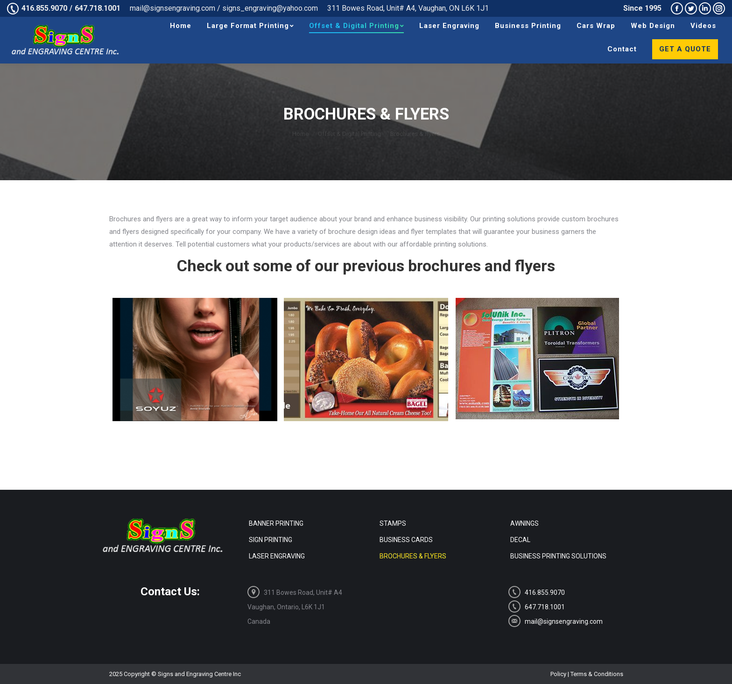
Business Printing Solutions (558, 556)
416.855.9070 (44, 8)
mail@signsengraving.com (555, 621)
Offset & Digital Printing (349, 133)
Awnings (524, 523)
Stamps (393, 523)
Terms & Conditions (596, 673)
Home (300, 133)
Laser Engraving (277, 556)
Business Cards (406, 539)
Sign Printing (270, 539)
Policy (558, 673)
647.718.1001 (97, 8)
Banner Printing (276, 523)
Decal (520, 539)
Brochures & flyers (413, 556)
